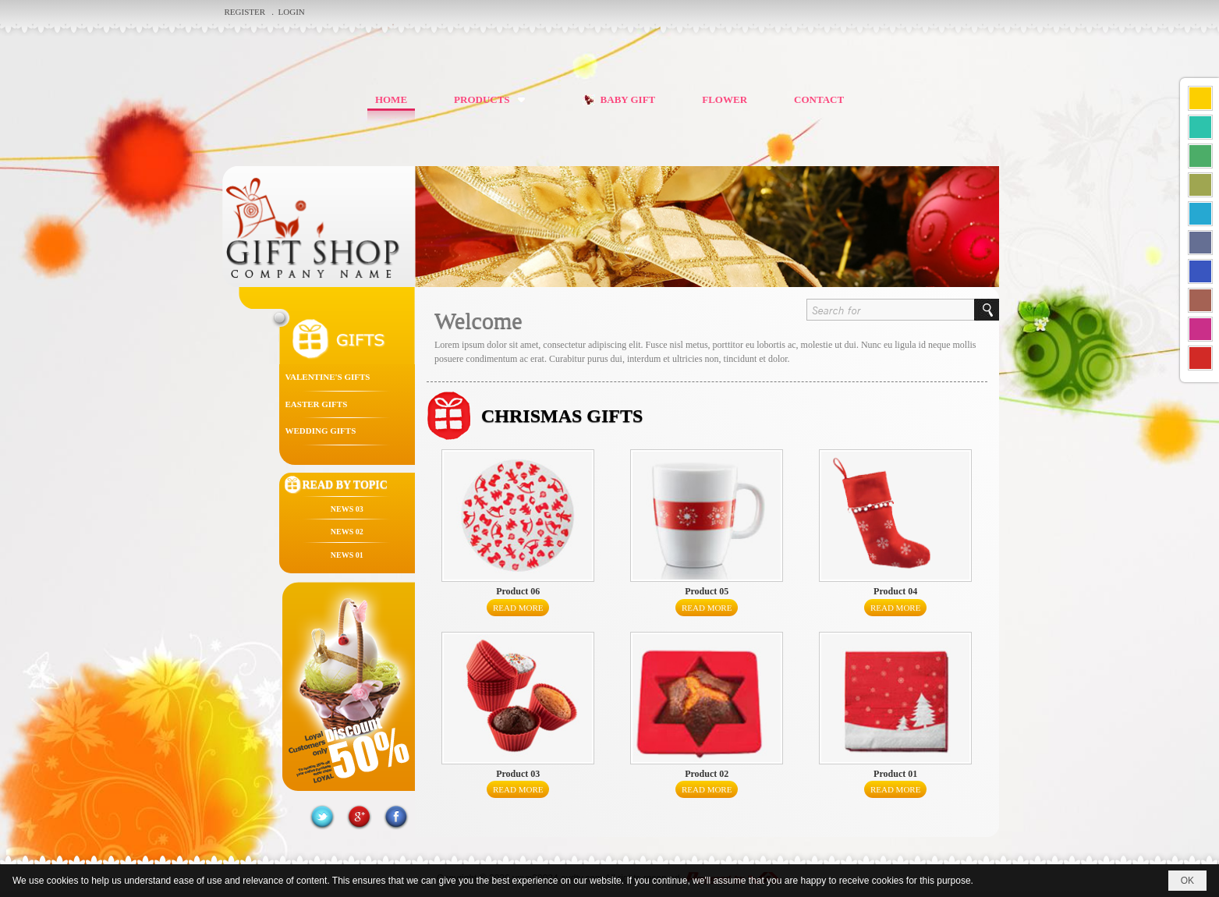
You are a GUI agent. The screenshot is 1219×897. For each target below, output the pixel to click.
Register (246, 11)
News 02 (347, 531)
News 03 (347, 509)
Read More (518, 607)
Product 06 (518, 591)
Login (291, 11)
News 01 (347, 555)
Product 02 (706, 773)
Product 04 (895, 591)
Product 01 (895, 773)
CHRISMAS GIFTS (562, 416)
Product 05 (706, 591)
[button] (493, 99)
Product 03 (518, 773)
